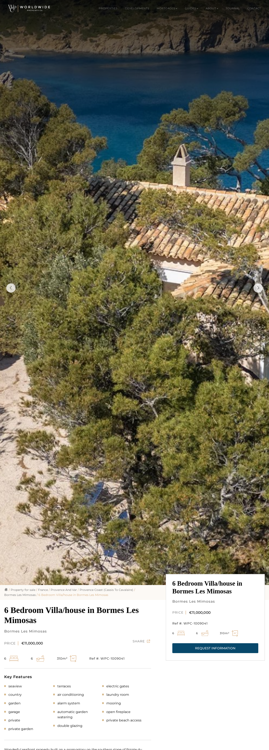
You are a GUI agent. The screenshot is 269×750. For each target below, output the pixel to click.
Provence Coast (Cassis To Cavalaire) (106, 590)
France (43, 590)
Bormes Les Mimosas (20, 595)
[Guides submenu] (191, 8)
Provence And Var (64, 590)
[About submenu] (212, 8)
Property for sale (23, 590)
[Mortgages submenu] (167, 8)
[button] (215, 648)
